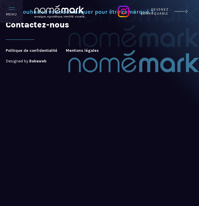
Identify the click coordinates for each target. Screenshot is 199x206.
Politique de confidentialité (31, 50)
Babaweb (37, 61)
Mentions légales (82, 50)
